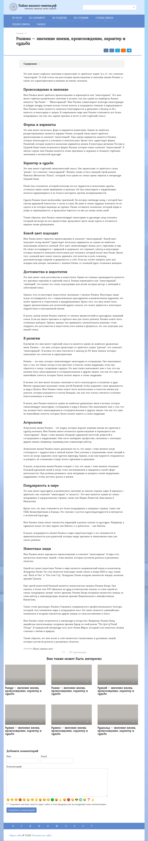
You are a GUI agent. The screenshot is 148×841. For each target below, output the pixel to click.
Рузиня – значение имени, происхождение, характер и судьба (23, 731)
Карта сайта (16, 835)
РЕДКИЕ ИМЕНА (21, 24)
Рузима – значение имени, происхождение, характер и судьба (69, 731)
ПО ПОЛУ (17, 18)
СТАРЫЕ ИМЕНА (104, 18)
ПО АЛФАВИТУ (37, 18)
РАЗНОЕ (41, 24)
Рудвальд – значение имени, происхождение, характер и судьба (117, 731)
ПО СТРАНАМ (81, 18)
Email (44, 756)
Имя (9, 756)
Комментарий (14, 766)
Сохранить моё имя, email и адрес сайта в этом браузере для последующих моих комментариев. (58, 804)
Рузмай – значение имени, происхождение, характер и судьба (116, 691)
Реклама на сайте (42, 835)
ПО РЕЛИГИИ (59, 18)
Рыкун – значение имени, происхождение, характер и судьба (23, 691)
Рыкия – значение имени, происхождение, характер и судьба (69, 691)
